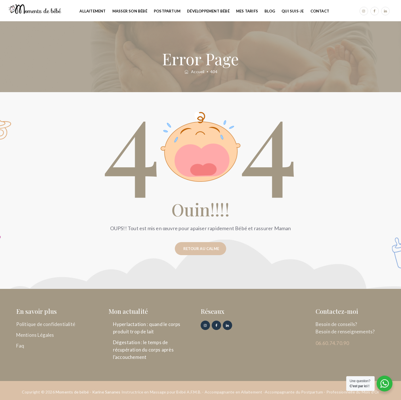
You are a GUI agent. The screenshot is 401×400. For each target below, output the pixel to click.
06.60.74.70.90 (332, 343)
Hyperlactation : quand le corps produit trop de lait (146, 328)
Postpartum (167, 11)
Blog (269, 11)
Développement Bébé (208, 11)
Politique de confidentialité (45, 324)
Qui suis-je (293, 11)
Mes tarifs (247, 11)
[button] (200, 248)
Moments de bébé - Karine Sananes (88, 392)
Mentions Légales (35, 335)
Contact (319, 11)
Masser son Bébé (129, 11)
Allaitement (92, 11)
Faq (20, 346)
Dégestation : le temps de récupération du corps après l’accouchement (143, 349)
